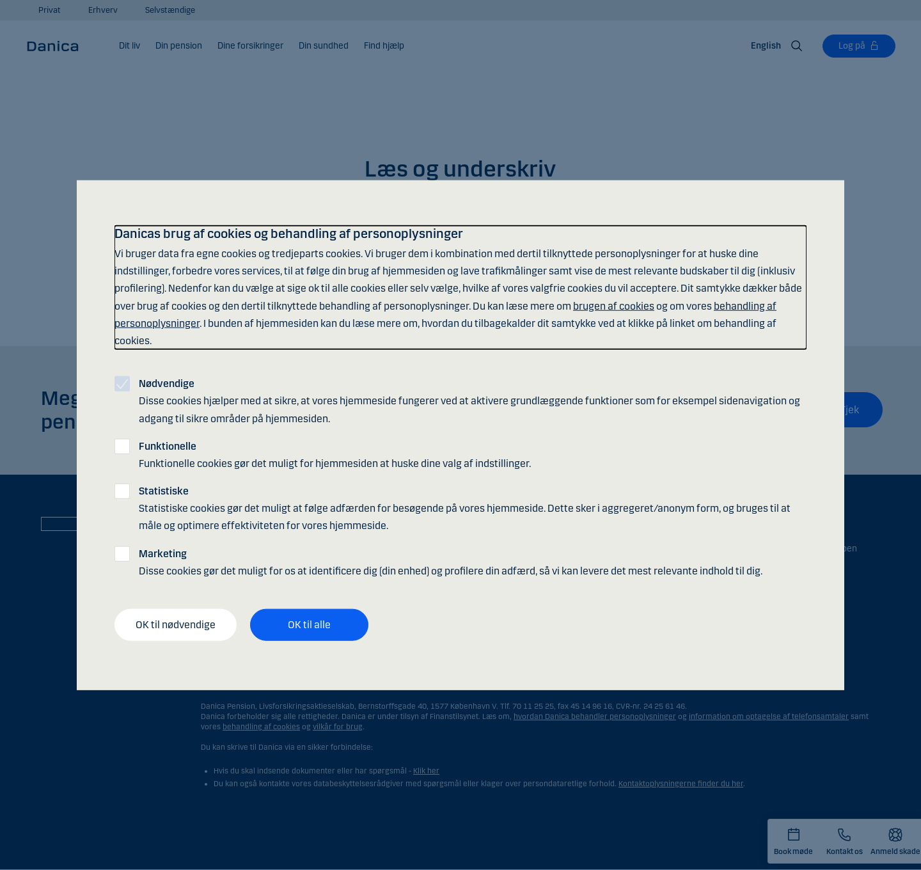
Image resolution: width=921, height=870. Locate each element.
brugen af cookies (613, 305)
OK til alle (309, 625)
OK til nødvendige (176, 625)
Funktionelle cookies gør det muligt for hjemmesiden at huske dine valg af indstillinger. (335, 454)
